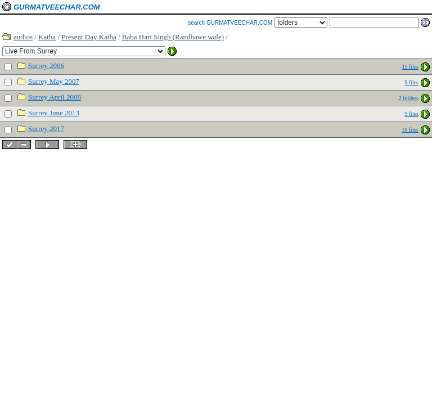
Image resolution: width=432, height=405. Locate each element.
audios (23, 37)
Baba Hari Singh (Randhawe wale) (173, 37)
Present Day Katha (88, 37)
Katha (47, 37)
